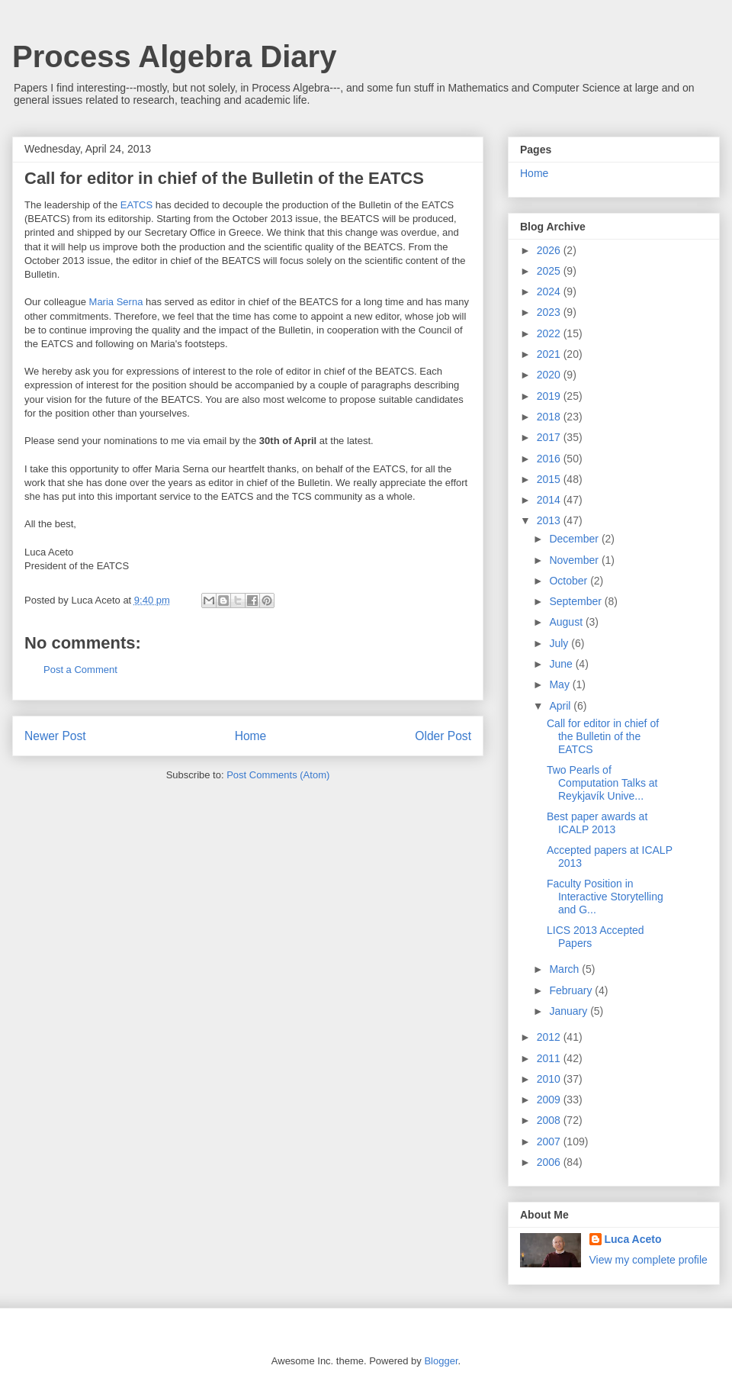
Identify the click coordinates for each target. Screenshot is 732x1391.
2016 (550, 458)
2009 (550, 1099)
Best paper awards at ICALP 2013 (597, 823)
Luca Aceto (633, 1239)
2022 (550, 333)
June (562, 664)
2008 (550, 1120)
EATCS (136, 205)
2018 (550, 417)
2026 (550, 250)
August (567, 622)
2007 (550, 1141)
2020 (550, 375)
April (561, 706)
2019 (550, 396)
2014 (550, 500)
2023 (550, 312)
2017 (550, 437)
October (569, 581)
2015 (550, 479)
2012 (550, 1037)
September (576, 601)
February (572, 990)
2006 (550, 1162)
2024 (550, 291)
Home (251, 735)
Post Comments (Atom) (277, 775)
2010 (550, 1079)
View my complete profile (648, 1260)
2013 (550, 520)
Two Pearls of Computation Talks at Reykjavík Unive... (602, 783)
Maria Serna (116, 302)
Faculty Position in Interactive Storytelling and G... (605, 896)
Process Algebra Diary (174, 56)
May (560, 684)
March (565, 969)
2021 (550, 354)
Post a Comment (80, 669)
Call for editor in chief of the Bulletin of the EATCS (603, 736)
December (575, 539)
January (569, 1011)
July (560, 643)
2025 (550, 271)
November (575, 560)
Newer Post (55, 735)
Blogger (441, 1361)
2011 (550, 1058)
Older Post (443, 735)
